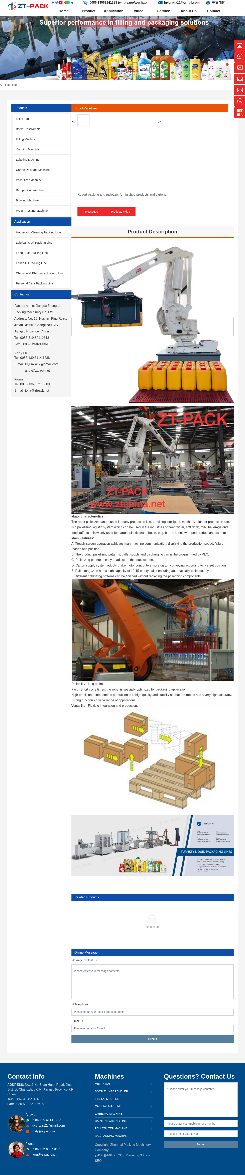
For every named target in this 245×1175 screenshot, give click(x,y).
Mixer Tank (103, 1084)
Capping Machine (108, 1106)
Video (139, 11)
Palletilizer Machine (111, 1128)
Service (163, 11)
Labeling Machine (108, 1113)
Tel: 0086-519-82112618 (31, 337)
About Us (189, 11)
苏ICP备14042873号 (109, 1155)
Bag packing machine (111, 1135)
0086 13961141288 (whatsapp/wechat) (118, 2)
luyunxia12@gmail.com (182, 2)
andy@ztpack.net (37, 370)
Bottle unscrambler (111, 1091)
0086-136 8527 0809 (46, 1149)
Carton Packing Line (111, 1121)
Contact (213, 11)
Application (114, 11)
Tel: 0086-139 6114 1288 (32, 357)
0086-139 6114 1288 (46, 1120)
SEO (98, 1160)
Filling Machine (107, 1098)
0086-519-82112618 (28, 1099)
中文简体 (218, 2)
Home (64, 11)
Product (88, 11)
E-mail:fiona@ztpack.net (31, 390)
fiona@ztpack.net (44, 1154)
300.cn (145, 1155)
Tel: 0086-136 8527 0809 (32, 384)
